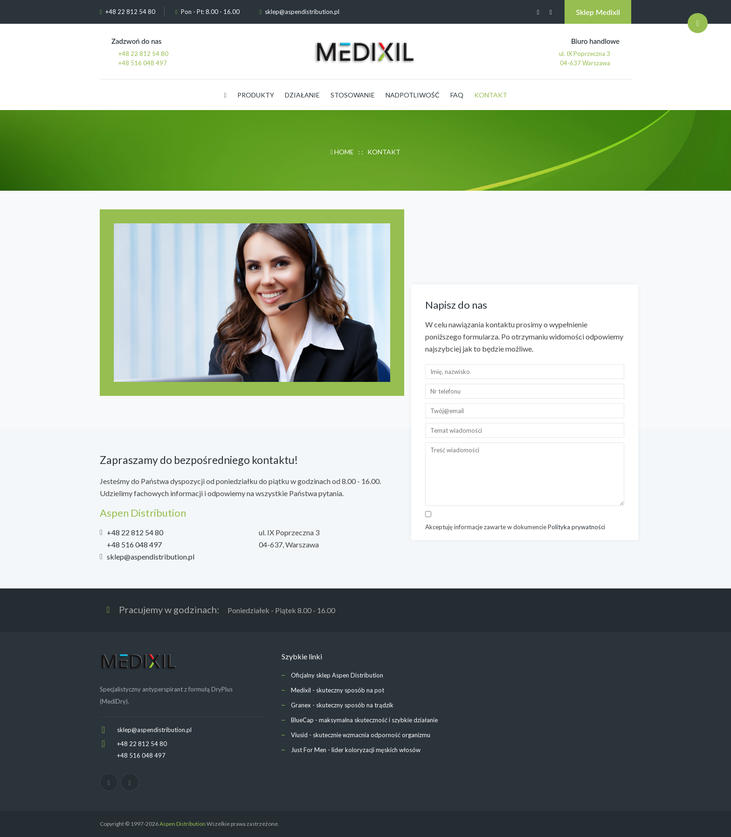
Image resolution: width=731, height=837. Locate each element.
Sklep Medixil (598, 11)
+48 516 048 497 (134, 544)
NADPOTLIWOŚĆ (413, 95)
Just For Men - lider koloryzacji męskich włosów (356, 750)
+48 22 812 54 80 (135, 532)
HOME (343, 152)
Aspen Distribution (182, 823)
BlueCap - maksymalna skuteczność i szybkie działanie (364, 720)
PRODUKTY (255, 95)
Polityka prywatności (576, 527)
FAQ (456, 95)
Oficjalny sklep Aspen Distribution (337, 675)
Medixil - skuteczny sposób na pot (337, 690)
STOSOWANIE (353, 95)
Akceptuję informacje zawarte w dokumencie (515, 527)
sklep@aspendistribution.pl (302, 11)
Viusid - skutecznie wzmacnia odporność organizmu (360, 735)
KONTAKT (490, 95)
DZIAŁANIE (302, 95)
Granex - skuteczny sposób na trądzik (342, 705)
